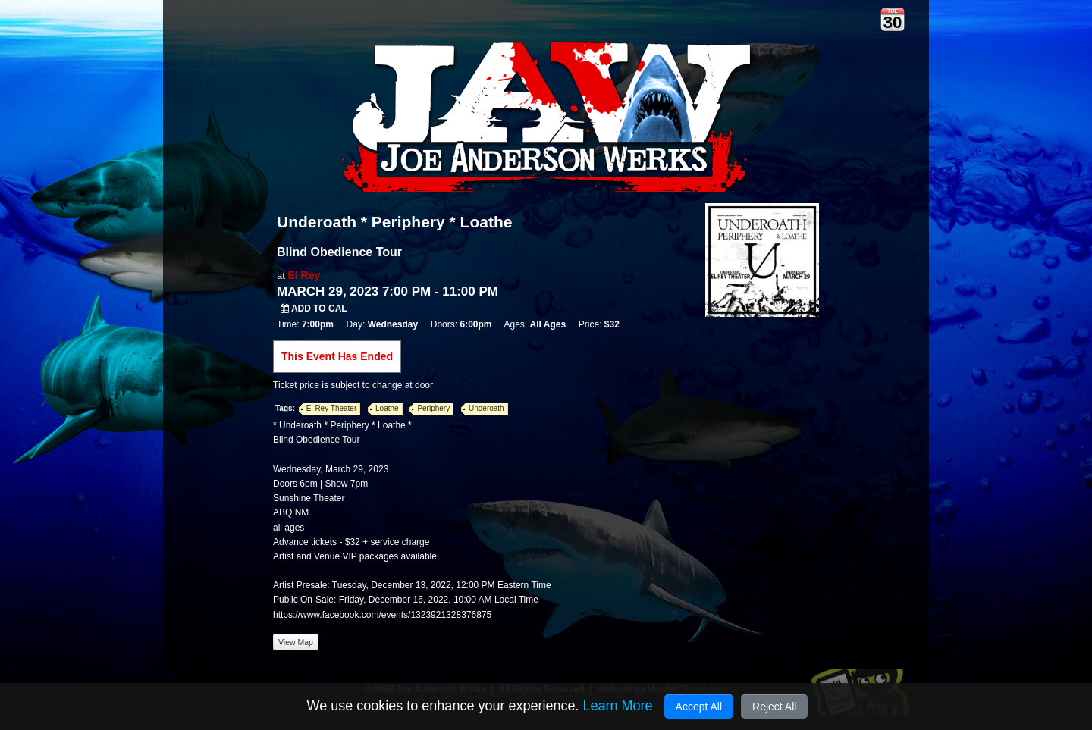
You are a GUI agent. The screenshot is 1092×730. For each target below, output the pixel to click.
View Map (295, 642)
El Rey (303, 275)
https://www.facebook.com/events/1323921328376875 (382, 614)
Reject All (774, 706)
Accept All (699, 706)
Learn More (617, 705)
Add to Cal (314, 308)
